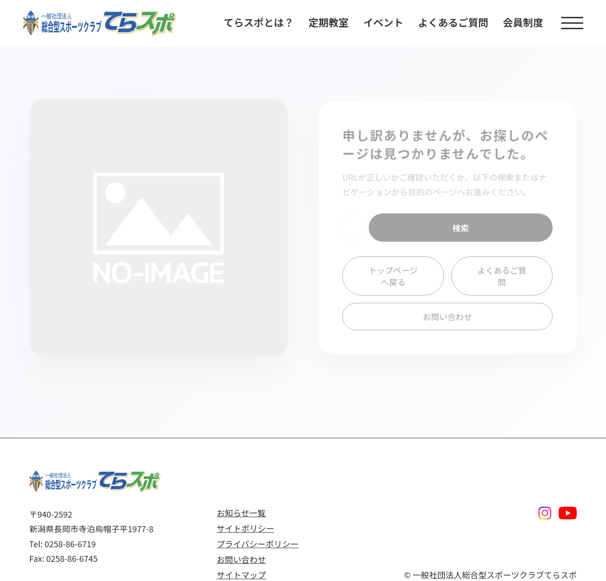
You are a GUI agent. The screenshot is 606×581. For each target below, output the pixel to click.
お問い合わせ (447, 316)
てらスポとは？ (259, 22)
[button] (572, 23)
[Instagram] (544, 513)
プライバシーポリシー (258, 544)
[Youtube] (568, 513)
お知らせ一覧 (241, 513)
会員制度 (523, 22)
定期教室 (328, 22)
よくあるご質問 (453, 22)
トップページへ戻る (393, 276)
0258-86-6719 (70, 544)
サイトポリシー (245, 528)
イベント (383, 22)
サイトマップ (241, 575)
